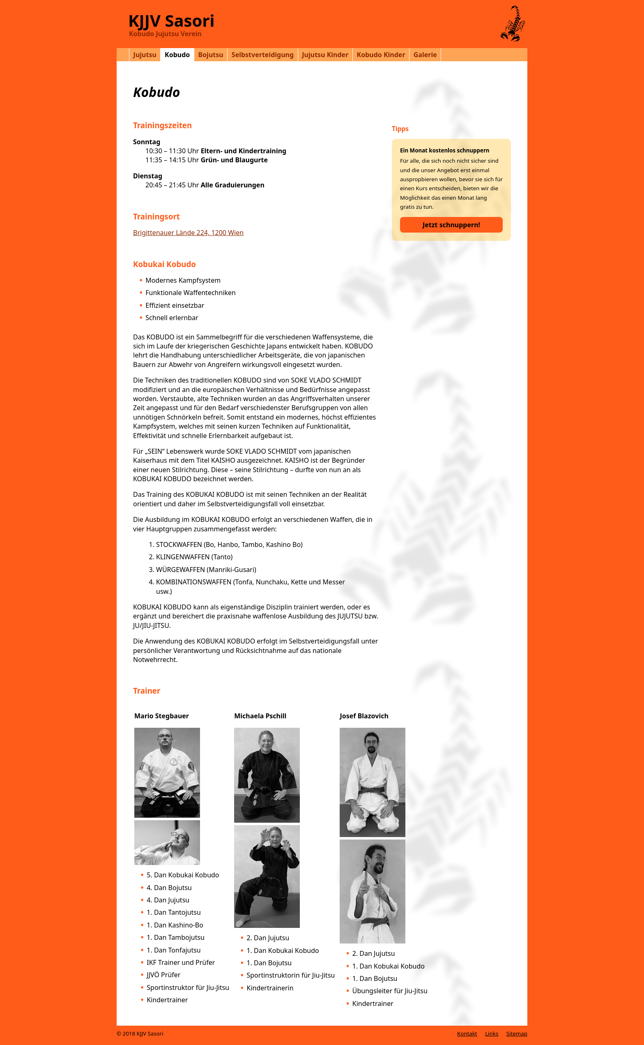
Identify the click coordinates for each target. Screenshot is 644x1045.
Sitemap (516, 1033)
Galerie (425, 54)
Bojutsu (210, 54)
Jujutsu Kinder (325, 54)
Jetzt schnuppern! (451, 224)
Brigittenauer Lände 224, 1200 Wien (188, 232)
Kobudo (177, 54)
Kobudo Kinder (381, 54)
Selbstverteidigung (263, 54)
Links (491, 1033)
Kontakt (467, 1033)
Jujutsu (144, 54)
